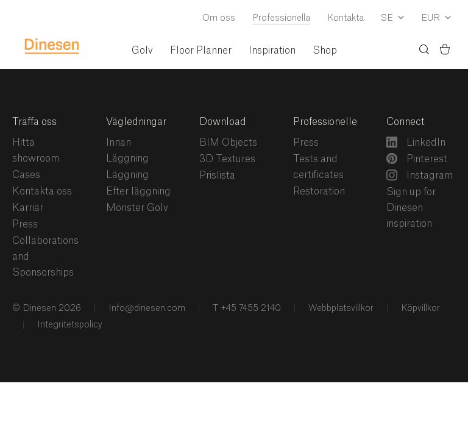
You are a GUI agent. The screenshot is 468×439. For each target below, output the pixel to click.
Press (25, 224)
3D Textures (227, 159)
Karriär (27, 208)
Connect (405, 122)
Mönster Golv (137, 208)
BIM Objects (228, 143)
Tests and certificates (318, 167)
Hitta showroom (35, 150)
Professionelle (325, 122)
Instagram (419, 175)
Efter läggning (138, 191)
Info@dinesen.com (145, 308)
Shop (325, 50)
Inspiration (272, 50)
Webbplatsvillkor (340, 308)
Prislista (217, 175)
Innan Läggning (127, 150)
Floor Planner (201, 50)
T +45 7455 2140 (245, 308)
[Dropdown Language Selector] (392, 19)
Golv (142, 50)
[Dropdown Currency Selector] (436, 19)
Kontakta (345, 18)
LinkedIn (415, 142)
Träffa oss (34, 122)
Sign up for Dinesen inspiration (411, 208)
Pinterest (416, 158)
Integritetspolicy (68, 325)
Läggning (127, 175)
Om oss (218, 18)
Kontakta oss (42, 191)
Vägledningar (136, 122)
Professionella (281, 18)
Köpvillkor (419, 308)
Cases (26, 175)
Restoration (319, 191)
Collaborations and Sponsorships (45, 256)
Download (222, 122)
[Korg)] (445, 51)
